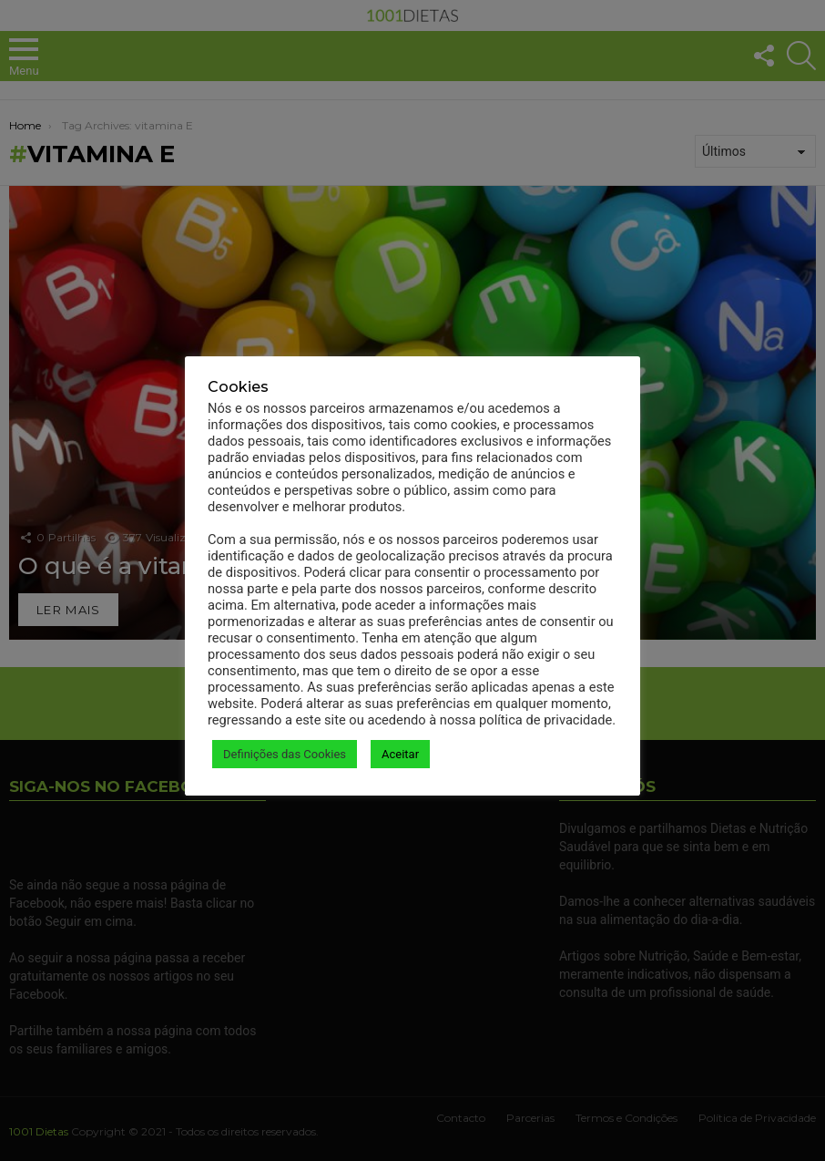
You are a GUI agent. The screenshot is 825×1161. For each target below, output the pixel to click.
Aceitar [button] (400, 754)
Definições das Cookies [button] (284, 754)
